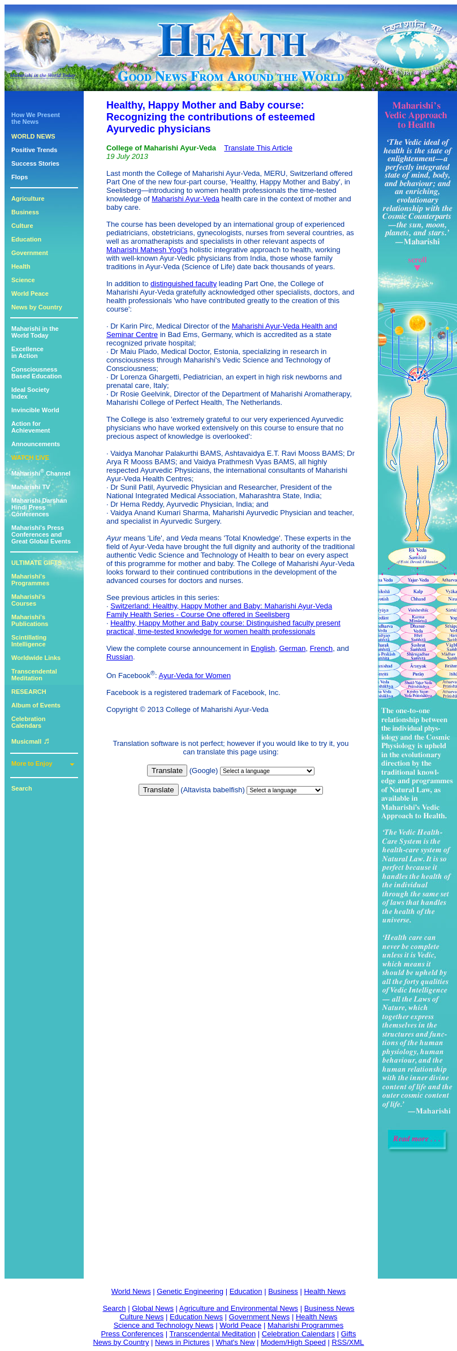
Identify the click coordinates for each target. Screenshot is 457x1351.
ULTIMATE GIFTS (36, 562)
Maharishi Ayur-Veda (185, 199)
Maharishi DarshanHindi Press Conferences (39, 507)
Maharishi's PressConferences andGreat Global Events (41, 534)
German (292, 648)
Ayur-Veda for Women (195, 675)
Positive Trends (34, 149)
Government (29, 252)
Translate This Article (258, 148)
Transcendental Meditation (34, 674)
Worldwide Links (36, 657)
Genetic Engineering (190, 1291)
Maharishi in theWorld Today (35, 332)
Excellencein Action (27, 352)
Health (21, 266)
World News (131, 1291)
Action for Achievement (30, 427)
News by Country (36, 307)
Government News (259, 1317)
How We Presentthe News (35, 118)
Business (25, 212)
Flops (19, 177)
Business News (329, 1308)
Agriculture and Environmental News (238, 1308)
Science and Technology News (164, 1325)
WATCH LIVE (30, 457)
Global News (153, 1308)
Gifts (348, 1334)
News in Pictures (182, 1342)
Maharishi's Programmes (30, 579)
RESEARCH (28, 691)
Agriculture (28, 198)
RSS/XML (348, 1342)
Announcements (35, 444)
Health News (325, 1291)
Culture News (141, 1317)
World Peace (30, 293)
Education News (196, 1317)
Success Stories (35, 163)
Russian (119, 657)
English (263, 648)
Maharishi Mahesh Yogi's (146, 249)
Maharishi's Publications (29, 620)
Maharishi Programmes (305, 1325)
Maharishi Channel (41, 473)
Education (26, 239)
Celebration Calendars (28, 722)
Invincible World (35, 410)
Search (21, 788)
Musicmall (30, 741)
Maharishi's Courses (28, 600)
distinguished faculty (183, 283)
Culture (22, 225)
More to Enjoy (32, 763)
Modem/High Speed (293, 1342)
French (321, 648)
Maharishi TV (30, 487)
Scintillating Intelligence (28, 641)
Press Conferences (132, 1334)
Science (23, 280)
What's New (235, 1342)
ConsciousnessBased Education (36, 372)
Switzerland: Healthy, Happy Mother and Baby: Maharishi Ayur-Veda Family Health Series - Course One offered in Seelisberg (219, 610)
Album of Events (36, 705)
